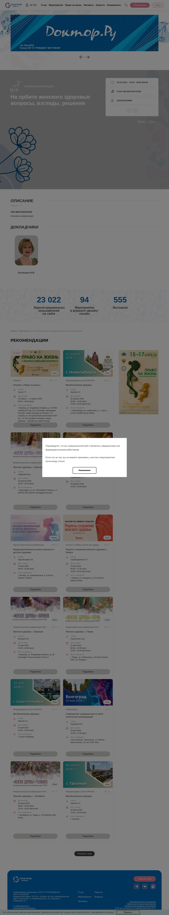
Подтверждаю (84, 470)
